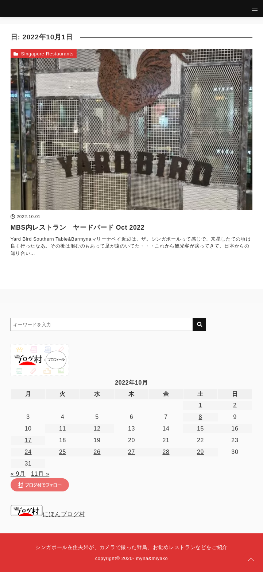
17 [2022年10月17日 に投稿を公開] (28, 440)
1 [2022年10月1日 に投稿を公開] (200, 405)
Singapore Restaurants (47, 54)
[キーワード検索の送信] (199, 324)
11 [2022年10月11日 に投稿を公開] (62, 428)
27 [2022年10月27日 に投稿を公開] (131, 452)
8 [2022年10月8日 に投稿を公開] (200, 417)
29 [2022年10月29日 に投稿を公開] (200, 452)
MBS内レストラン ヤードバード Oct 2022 (77, 227)
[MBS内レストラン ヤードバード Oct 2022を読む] (131, 129)
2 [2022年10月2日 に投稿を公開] (235, 405)
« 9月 (18, 474)
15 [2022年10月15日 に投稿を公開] (200, 428)
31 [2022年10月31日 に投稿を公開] (28, 463)
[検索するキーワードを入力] (102, 324)
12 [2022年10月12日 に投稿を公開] (96, 428)
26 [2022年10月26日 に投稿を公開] (96, 452)
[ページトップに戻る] (251, 560)
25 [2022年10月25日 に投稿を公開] (62, 452)
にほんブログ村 (48, 514)
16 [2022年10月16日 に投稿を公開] (234, 428)
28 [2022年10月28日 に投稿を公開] (165, 452)
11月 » (40, 474)
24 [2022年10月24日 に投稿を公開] (28, 452)
